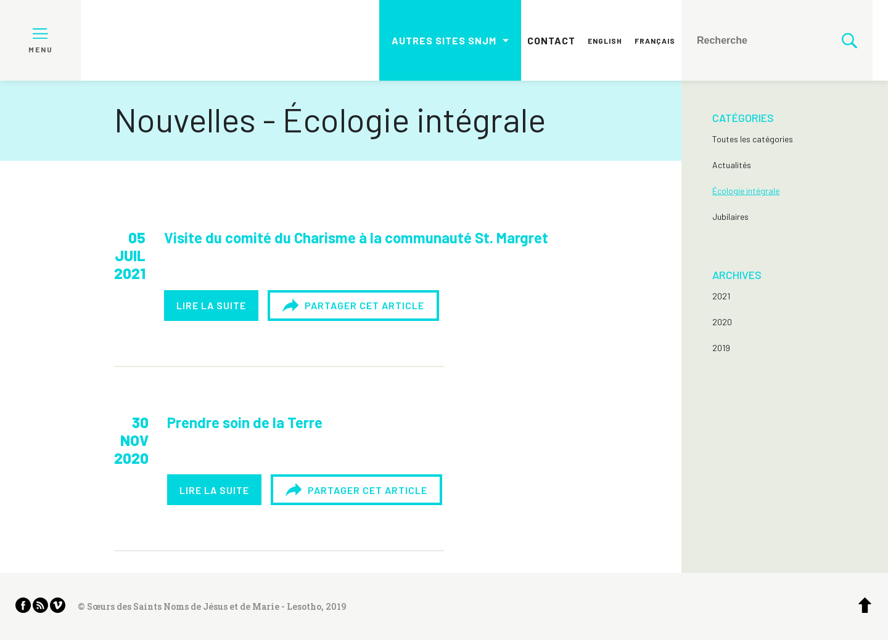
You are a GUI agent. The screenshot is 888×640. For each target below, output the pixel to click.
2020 (722, 322)
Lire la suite (211, 305)
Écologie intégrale (745, 190)
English (605, 40)
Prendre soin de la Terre (245, 422)
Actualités (731, 165)
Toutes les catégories (752, 139)
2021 (721, 296)
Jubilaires (730, 216)
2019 (721, 347)
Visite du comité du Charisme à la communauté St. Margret (356, 237)
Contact (551, 40)
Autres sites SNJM (444, 40)
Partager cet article (353, 305)
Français (655, 40)
